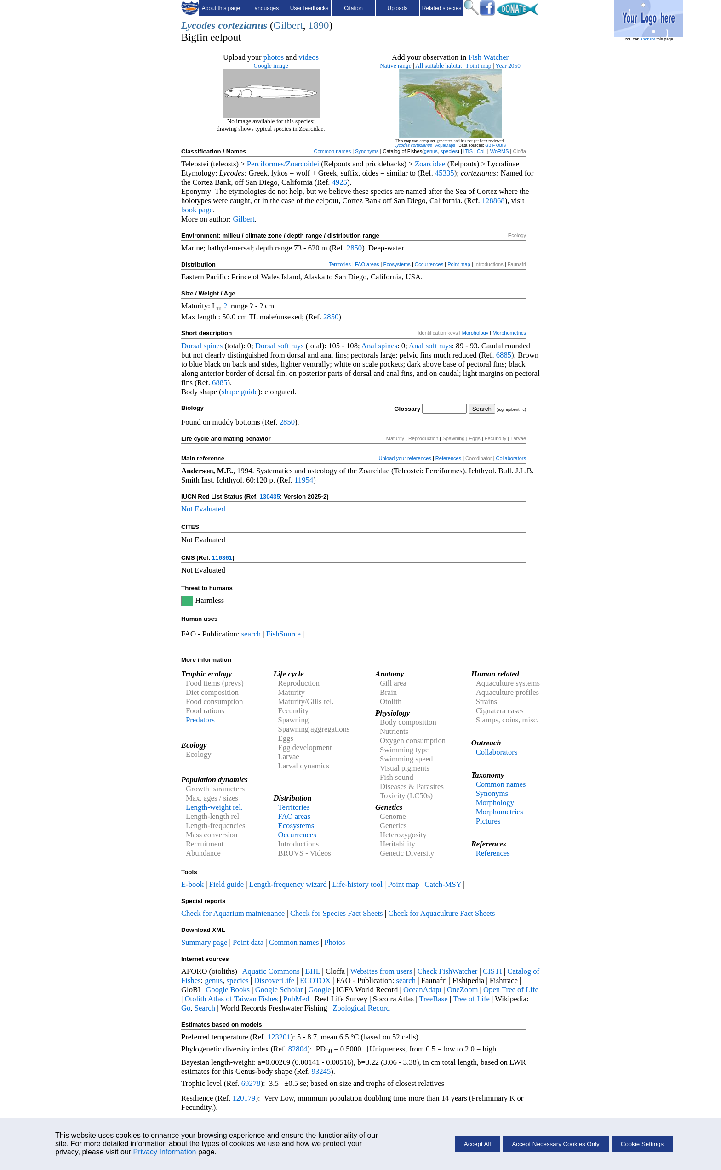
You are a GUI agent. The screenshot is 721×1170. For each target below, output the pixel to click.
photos (273, 57)
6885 (503, 355)
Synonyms (366, 151)
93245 (321, 1071)
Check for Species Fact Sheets (336, 913)
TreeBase (433, 998)
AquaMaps (445, 145)
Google (320, 989)
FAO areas (367, 264)
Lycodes (198, 25)
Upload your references (405, 458)
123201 (279, 1037)
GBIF (490, 145)
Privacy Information (164, 1152)
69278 (251, 1083)
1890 (318, 25)
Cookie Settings (642, 1144)
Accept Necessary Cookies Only (555, 1144)
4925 (339, 182)
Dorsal (191, 345)
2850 (354, 248)
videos (309, 57)
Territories (340, 264)
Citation (353, 8)
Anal (368, 345)
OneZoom (462, 989)
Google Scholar (279, 989)
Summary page (204, 942)
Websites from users (381, 971)
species (449, 151)
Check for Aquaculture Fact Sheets (441, 913)
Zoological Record (360, 1008)
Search (205, 1008)
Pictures (488, 821)
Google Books (228, 989)
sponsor (648, 39)
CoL (481, 151)
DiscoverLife (274, 980)
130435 (269, 496)
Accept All (477, 1144)
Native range (395, 65)
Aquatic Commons (270, 971)
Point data (248, 942)
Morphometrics (509, 332)
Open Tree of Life (510, 989)
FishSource (283, 634)
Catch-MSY (442, 884)
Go (185, 1008)
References (448, 458)
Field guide (226, 884)
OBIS (501, 145)
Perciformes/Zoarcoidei (283, 163)
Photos (334, 942)
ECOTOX (315, 980)
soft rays (291, 345)
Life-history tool (357, 884)
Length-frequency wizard (288, 884)
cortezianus (242, 25)
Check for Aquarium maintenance (233, 913)
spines (213, 345)
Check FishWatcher (448, 971)
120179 (243, 1098)
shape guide (240, 391)
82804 (298, 1049)
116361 (222, 557)
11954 (303, 480)
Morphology (475, 332)
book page (197, 209)
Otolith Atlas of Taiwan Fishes (231, 998)
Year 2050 (508, 65)
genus (431, 151)
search (251, 634)
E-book (192, 884)
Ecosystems (397, 264)
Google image (270, 65)
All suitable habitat (438, 65)
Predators (200, 720)
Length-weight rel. (214, 807)
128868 (493, 200)
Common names (332, 151)
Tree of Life (471, 998)
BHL (312, 971)
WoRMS (499, 151)
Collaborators (511, 458)
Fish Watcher (488, 57)
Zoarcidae (430, 163)
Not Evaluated (203, 509)
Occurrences (429, 264)
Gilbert (288, 25)
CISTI (492, 971)
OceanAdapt (422, 989)
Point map (478, 65)
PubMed (296, 998)
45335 (444, 173)
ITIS (468, 151)
